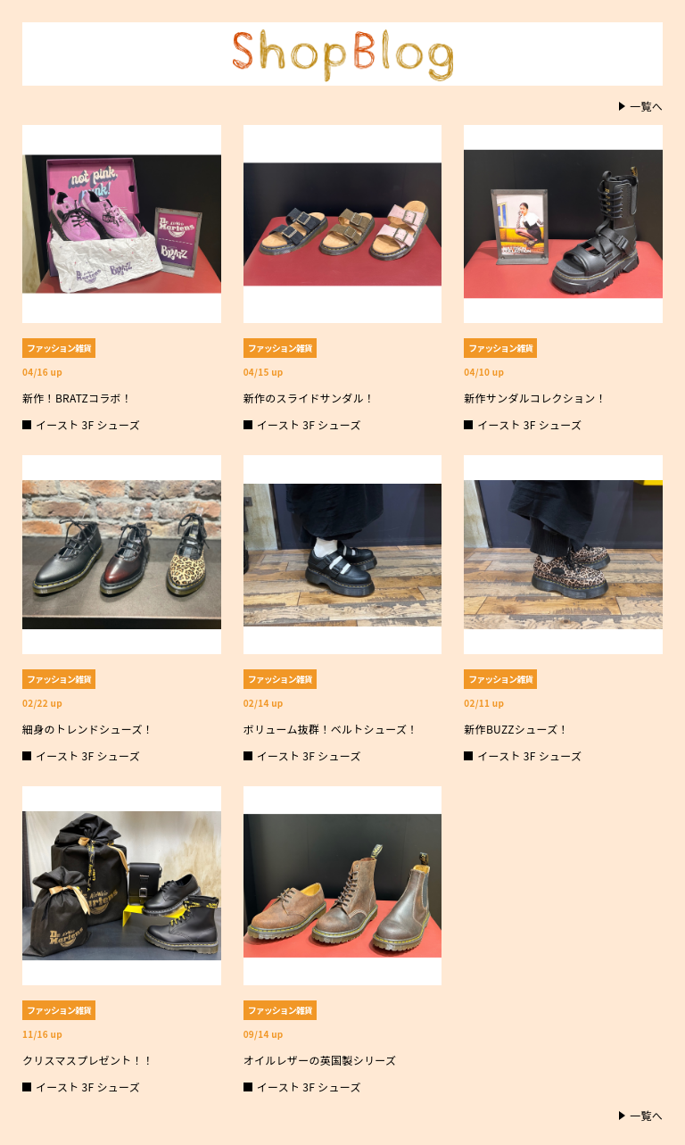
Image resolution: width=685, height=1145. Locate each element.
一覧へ (646, 105)
